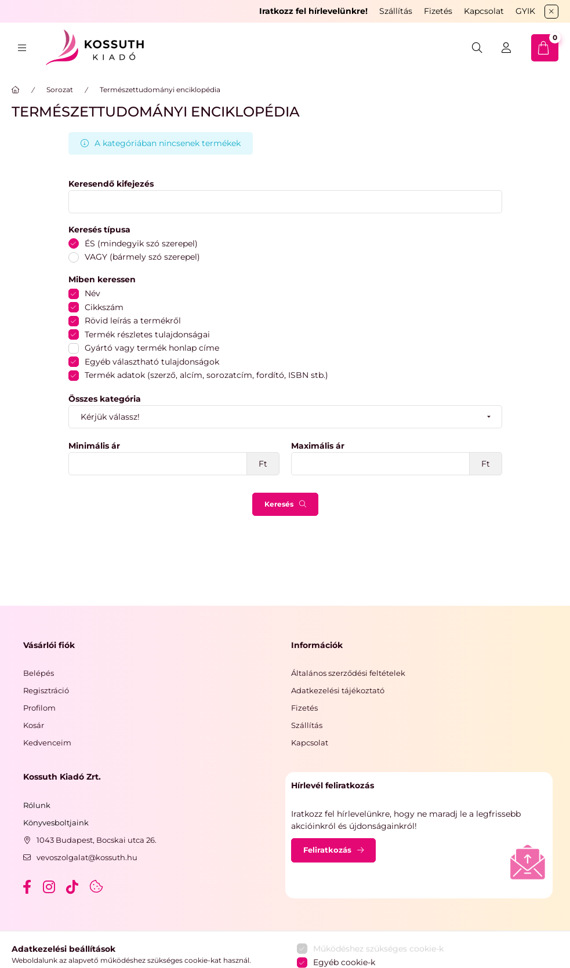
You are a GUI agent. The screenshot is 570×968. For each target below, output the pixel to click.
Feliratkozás (327, 849)
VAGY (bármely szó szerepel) (142, 257)
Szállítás (395, 11)
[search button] (477, 48)
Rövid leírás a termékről (133, 320)
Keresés (278, 504)
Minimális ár (94, 446)
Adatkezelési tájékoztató (337, 690)
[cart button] (544, 47)
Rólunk (36, 805)
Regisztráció (46, 690)
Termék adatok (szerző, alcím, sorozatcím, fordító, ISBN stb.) (206, 375)
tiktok (73, 886)
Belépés (38, 673)
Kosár (33, 725)
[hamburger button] (22, 48)
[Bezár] (551, 12)
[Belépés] (506, 48)
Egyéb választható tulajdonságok (152, 361)
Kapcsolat (484, 11)
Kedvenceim (47, 742)
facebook (26, 886)
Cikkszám (104, 307)
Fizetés (438, 11)
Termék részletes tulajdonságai (147, 334)
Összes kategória (104, 399)
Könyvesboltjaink (56, 822)
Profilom (39, 707)
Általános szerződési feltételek (348, 673)
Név (92, 293)
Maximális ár (317, 446)
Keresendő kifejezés (111, 184)
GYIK (525, 11)
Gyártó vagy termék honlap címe (152, 348)
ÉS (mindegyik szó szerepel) (141, 243)
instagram (49, 886)
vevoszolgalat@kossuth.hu (87, 857)
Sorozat (59, 89)
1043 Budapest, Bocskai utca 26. (97, 840)
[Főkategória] (16, 90)
